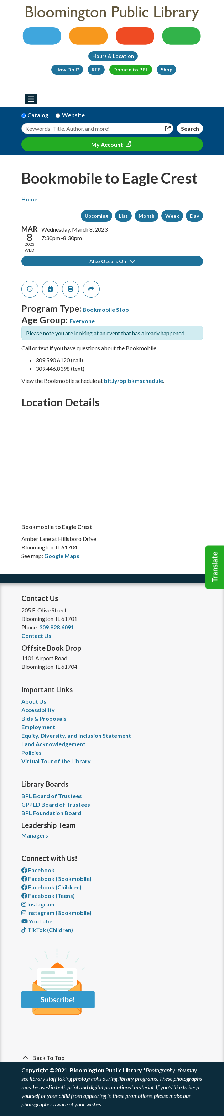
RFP (96, 69)
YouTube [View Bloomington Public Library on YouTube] (36, 921)
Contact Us (36, 635)
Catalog (37, 115)
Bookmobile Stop (106, 309)
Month (147, 216)
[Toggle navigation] (31, 99)
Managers (34, 835)
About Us (33, 701)
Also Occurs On (112, 261)
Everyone (82, 321)
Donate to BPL (130, 69)
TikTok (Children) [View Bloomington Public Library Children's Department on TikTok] (47, 929)
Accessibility (38, 709)
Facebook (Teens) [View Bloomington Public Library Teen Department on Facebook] (48, 895)
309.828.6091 (56, 627)
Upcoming (96, 216)
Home (29, 199)
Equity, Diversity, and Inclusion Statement (76, 735)
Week (172, 216)
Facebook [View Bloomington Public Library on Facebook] (37, 870)
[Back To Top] (112, 1057)
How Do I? (67, 69)
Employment (38, 727)
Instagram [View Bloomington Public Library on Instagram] (37, 904)
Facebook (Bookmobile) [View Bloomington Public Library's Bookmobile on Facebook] (56, 878)
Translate (214, 567)
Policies (31, 752)
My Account (107, 144)
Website (73, 115)
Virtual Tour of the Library (56, 761)
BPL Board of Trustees (51, 795)
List (123, 216)
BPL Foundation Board (51, 812)
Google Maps (61, 555)
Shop (166, 69)
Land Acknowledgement (53, 744)
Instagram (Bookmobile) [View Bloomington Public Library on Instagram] (56, 912)
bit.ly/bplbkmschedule (133, 380)
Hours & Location (113, 56)
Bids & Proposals (44, 718)
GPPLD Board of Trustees (55, 804)
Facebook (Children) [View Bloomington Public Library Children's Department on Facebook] (51, 887)
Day (194, 216)
